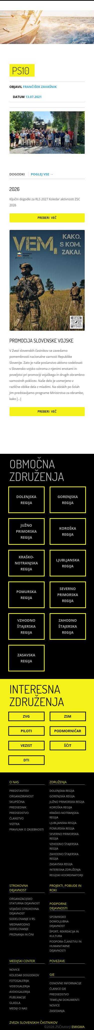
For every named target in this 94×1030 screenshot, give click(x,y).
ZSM (67, 716)
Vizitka (15, 824)
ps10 (21, 70)
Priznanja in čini (22, 934)
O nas (14, 782)
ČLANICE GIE (58, 989)
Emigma (78, 1026)
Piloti (26, 730)
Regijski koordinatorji (66, 875)
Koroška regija (61, 807)
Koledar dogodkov (24, 975)
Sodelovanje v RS (22, 919)
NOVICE (55, 1005)
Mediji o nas (18, 1008)
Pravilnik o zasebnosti (27, 829)
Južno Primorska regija (67, 802)
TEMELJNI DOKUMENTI (64, 1000)
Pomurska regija (62, 828)
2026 (15, 189)
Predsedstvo (19, 813)
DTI (26, 760)
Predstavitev (19, 791)
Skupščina (17, 802)
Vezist (26, 745)
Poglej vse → (42, 174)
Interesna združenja (65, 869)
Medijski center (22, 961)
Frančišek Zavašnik (33, 87)
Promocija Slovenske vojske (41, 340)
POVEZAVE (57, 961)
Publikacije (18, 997)
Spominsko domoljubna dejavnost (59, 921)
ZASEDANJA (57, 1011)
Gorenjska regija (62, 796)
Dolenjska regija (62, 791)
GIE (52, 974)
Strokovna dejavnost (19, 888)
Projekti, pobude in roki (65, 888)
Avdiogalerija (20, 992)
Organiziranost (22, 796)
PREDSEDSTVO (59, 994)
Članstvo (17, 818)
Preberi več (47, 218)
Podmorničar (67, 730)
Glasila (15, 1003)
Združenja (58, 782)
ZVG (26, 716)
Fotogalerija (19, 981)
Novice (15, 969)
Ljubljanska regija (63, 823)
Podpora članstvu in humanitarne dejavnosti (65, 946)
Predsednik (18, 807)
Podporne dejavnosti (59, 906)
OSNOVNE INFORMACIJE (65, 983)
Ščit (67, 745)
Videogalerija (20, 986)
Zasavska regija (61, 864)
